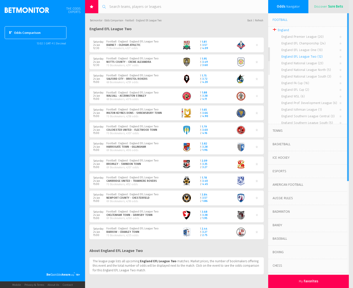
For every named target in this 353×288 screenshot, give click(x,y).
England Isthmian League (301, 109)
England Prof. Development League (309, 103)
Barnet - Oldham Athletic (123, 45)
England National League (302, 63)
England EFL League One (302, 50)
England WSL (293, 96)
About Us (53, 285)
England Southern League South (307, 123)
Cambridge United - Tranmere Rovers (131, 181)
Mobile (16, 285)
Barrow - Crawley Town (122, 232)
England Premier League (302, 37)
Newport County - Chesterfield (128, 197)
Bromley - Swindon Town (123, 164)
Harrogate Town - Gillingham (126, 146)
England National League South (306, 76)
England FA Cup (295, 83)
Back (249, 20)
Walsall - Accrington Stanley (126, 95)
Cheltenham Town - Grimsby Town (129, 215)
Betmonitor (96, 20)
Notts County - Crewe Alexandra (128, 62)
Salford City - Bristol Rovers (127, 78)
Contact (68, 285)
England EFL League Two (302, 56)
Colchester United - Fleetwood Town (131, 129)
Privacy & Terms (34, 285)
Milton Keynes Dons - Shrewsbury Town (134, 113)
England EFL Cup (295, 90)
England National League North (306, 70)
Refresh (259, 20)
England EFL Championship (303, 43)
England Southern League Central (308, 116)
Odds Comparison (25, 32)
